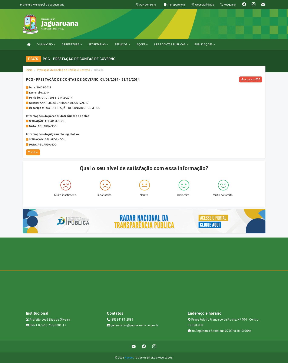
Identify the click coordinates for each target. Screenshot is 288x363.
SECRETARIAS (98, 44)
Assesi (129, 357)
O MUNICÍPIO (46, 44)
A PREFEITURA (72, 44)
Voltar (33, 152)
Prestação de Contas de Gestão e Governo (63, 70)
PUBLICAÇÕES (205, 44)
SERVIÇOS (122, 44)
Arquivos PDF (250, 79)
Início (29, 70)
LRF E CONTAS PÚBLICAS (171, 44)
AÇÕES (142, 44)
